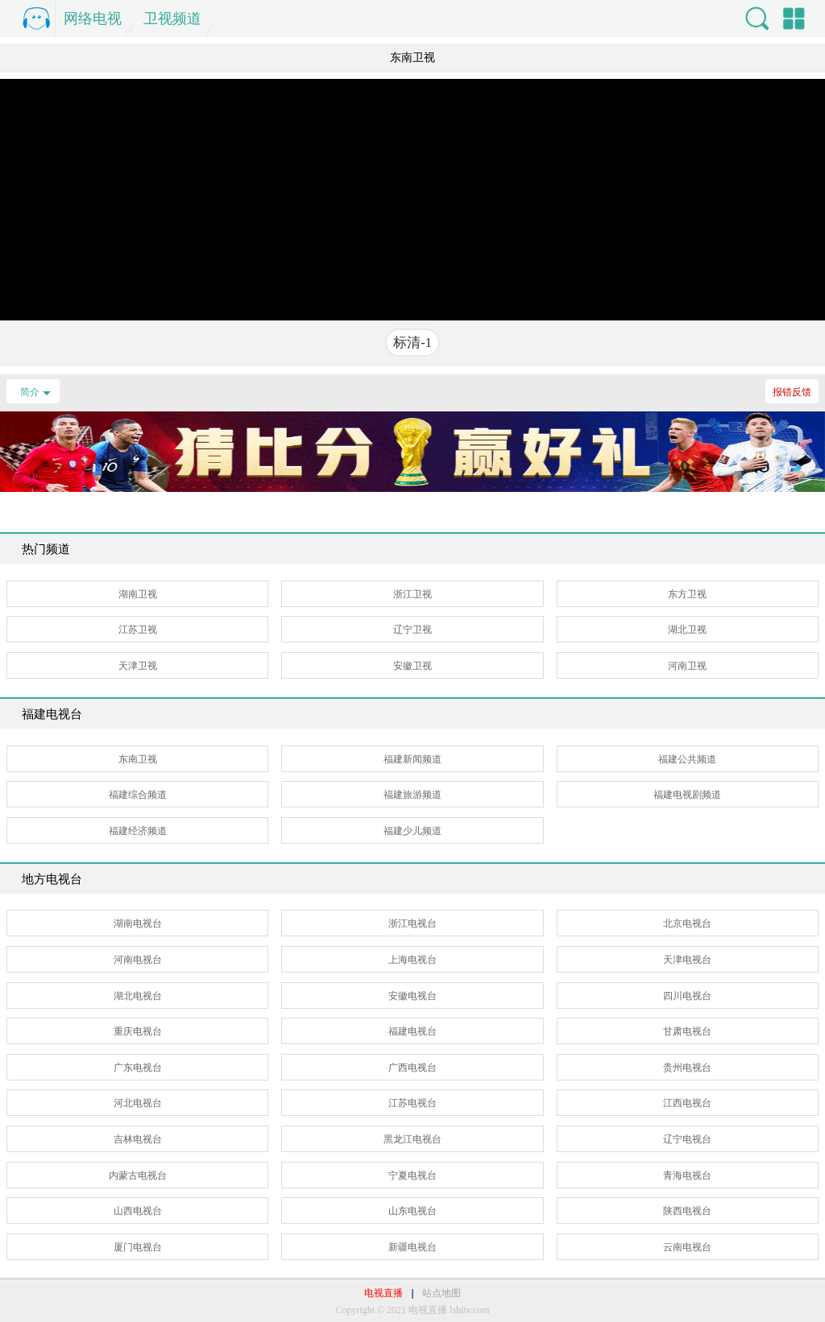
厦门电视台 (138, 1247)
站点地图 (441, 1293)
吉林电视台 (138, 1139)
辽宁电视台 (687, 1139)
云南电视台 (687, 1247)
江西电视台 (687, 1103)
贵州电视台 (687, 1067)
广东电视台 (138, 1067)
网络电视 (93, 18)
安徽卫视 (412, 665)
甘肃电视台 (687, 1031)
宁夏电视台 (412, 1175)
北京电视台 (687, 923)
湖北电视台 (138, 996)
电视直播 (383, 1293)
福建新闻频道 (412, 759)
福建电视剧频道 (687, 794)
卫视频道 (172, 18)
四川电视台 (687, 996)
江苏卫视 (137, 629)
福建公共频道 (687, 759)
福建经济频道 (138, 831)
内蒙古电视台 (138, 1175)
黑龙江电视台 (412, 1139)
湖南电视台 (138, 923)
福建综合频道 (138, 794)
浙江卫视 (412, 594)
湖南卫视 (137, 594)
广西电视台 (412, 1067)
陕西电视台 (687, 1211)
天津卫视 (137, 665)
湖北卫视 (687, 629)
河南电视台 (138, 959)
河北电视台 (138, 1103)
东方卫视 (687, 594)
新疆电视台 (412, 1247)
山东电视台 (412, 1211)
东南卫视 (137, 759)
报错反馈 (792, 392)
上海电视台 (412, 959)
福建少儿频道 (412, 831)
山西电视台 (138, 1211)
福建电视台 (412, 1031)
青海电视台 (687, 1175)
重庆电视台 (138, 1031)
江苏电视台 (412, 1103)
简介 (29, 392)
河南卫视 (687, 665)
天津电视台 (687, 959)
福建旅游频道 (412, 794)
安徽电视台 (412, 996)
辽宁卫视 (412, 629)
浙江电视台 (412, 923)
